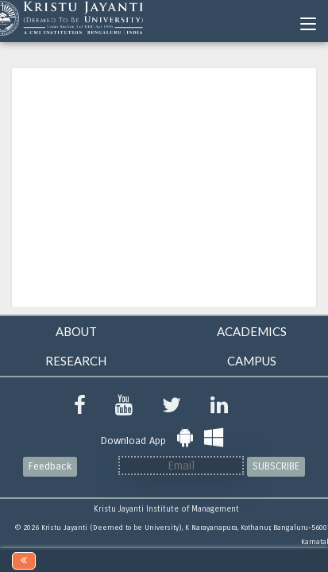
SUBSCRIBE (276, 466)
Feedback (50, 466)
